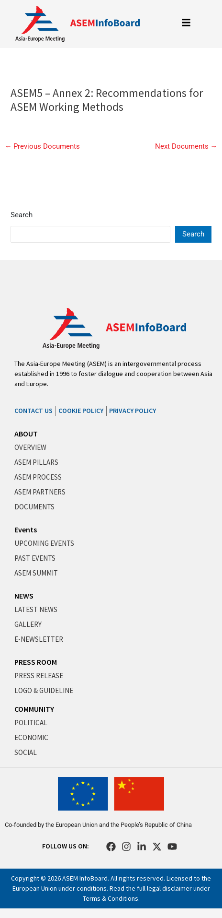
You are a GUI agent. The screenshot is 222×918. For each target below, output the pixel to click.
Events (25, 529)
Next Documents (186, 146)
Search (22, 215)
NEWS (23, 595)
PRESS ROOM (35, 662)
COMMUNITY (34, 709)
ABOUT (26, 433)
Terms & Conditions (110, 898)
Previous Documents (42, 146)
